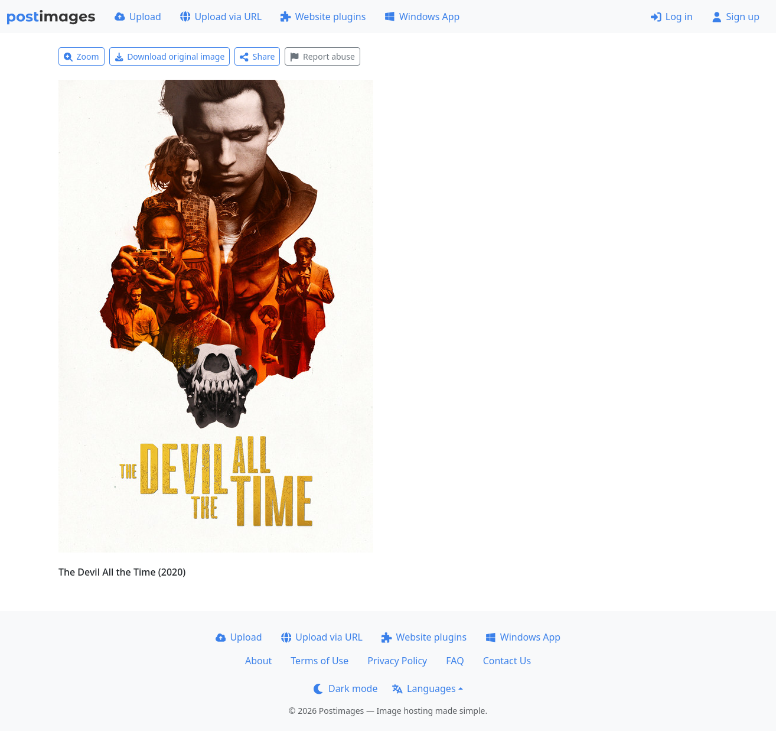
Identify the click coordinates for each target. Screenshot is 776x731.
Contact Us (507, 660)
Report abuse (322, 56)
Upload (138, 16)
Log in (672, 16)
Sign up (735, 16)
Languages (423, 688)
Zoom (81, 56)
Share (257, 56)
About (258, 660)
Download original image (170, 56)
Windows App (421, 16)
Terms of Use (319, 660)
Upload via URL (221, 16)
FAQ (455, 660)
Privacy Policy (397, 660)
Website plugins (323, 16)
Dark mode (345, 688)
